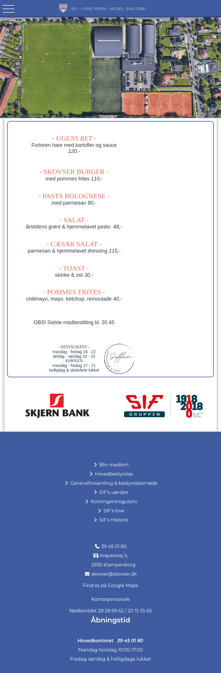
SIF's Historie (110, 520)
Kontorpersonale (110, 599)
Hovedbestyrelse (110, 474)
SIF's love (110, 511)
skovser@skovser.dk (114, 574)
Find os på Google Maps (110, 585)
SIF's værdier (110, 492)
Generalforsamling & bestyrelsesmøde (110, 483)
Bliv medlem (110, 465)
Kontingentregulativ (110, 501)
